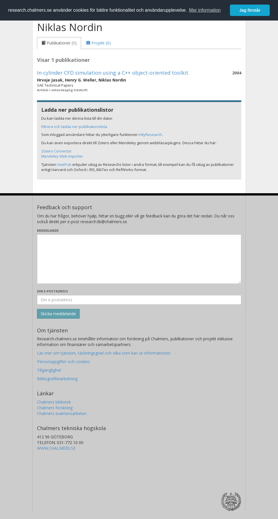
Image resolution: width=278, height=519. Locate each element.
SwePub (64, 164)
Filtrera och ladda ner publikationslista (74, 126)
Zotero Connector (56, 151)
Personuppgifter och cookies (63, 361)
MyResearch (151, 134)
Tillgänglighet (49, 370)
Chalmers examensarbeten (62, 413)
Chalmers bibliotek (54, 402)
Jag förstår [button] (249, 10)
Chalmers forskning (55, 407)
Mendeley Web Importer (62, 156)
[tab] (59, 43)
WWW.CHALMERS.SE (56, 448)
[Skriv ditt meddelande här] (139, 259)
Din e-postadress (52, 291)
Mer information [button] (205, 10)
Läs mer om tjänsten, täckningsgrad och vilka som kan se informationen (103, 353)
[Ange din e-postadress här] (139, 300)
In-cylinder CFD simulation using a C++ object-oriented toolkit (112, 72)
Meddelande (48, 230)
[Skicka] (58, 314)
